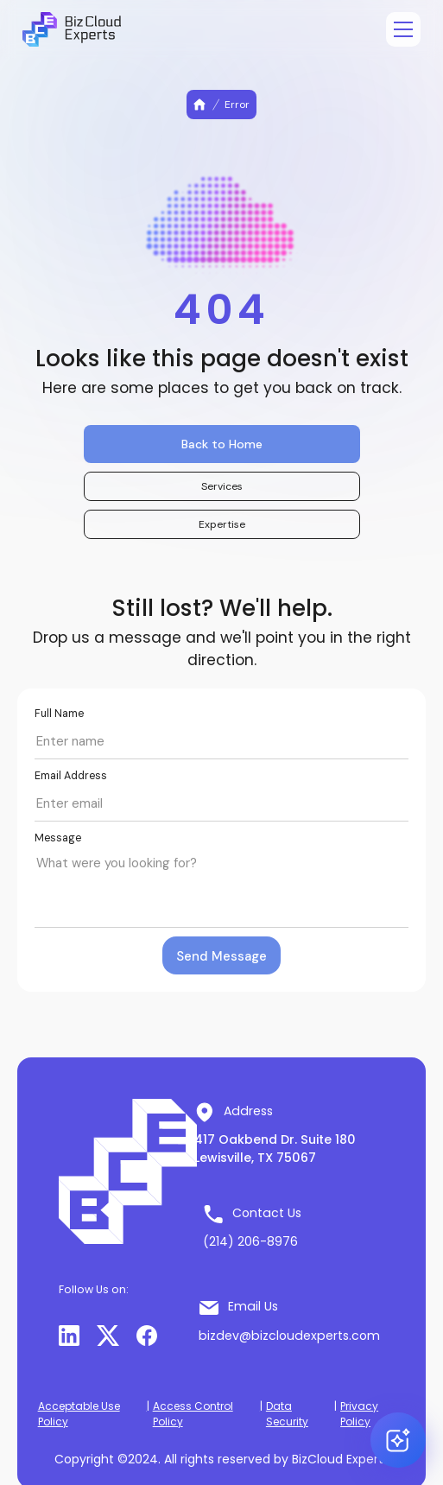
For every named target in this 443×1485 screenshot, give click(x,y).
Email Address (71, 776)
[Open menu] (403, 29)
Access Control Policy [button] (193, 1414)
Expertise (222, 524)
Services (222, 486)
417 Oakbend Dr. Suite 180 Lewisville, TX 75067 (275, 1148)
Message (58, 838)
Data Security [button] (287, 1414)
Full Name (59, 713)
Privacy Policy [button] (359, 1414)
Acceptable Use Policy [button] (79, 1414)
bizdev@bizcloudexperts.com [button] (289, 1335)
